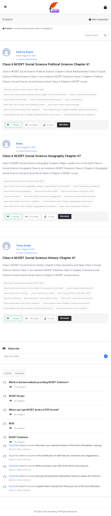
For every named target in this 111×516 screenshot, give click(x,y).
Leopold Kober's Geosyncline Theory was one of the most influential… (68, 486)
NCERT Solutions (18, 437)
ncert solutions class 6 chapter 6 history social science (66, 303)
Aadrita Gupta (24, 52)
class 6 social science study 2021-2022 (77, 191)
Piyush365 (13, 445)
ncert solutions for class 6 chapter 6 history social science (28, 308)
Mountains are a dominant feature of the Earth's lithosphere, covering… (69, 445)
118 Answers (17, 387)
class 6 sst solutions (73, 99)
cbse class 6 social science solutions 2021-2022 (24, 89)
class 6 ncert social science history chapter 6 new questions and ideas (33, 288)
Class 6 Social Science (28, 59)
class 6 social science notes (15, 99)
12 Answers (17, 442)
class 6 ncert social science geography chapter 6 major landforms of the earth (37, 186)
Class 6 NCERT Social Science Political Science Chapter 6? (46, 64)
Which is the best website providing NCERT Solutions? (39, 382)
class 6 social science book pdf (83, 94)
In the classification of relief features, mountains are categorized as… (68, 455)
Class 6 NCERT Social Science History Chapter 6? (39, 258)
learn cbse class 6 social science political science (24, 104)
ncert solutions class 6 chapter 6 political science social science (70, 109)
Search (8, 19)
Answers (19, 373)
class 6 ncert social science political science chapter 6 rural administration (35, 94)
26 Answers (17, 414)
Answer (63, 124)
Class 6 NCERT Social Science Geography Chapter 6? (42, 156)
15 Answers (17, 428)
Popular (8, 373)
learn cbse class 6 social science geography (42, 196)
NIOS (11, 423)
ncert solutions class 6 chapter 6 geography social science (68, 201)
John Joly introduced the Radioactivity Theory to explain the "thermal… (68, 476)
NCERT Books (17, 396)
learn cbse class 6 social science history (41, 298)
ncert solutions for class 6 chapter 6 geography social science (30, 206)
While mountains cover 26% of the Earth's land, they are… (63, 465)
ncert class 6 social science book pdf (63, 104)
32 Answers (17, 400)
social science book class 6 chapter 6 (79, 114)
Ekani (19, 143)
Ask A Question (98, 19)
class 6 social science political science (46, 99)
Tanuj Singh (23, 245)
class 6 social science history (16, 293)
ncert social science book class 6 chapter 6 (22, 109)
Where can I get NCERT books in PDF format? (34, 409)
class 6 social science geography (17, 191)
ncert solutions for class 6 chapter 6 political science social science (32, 114)
